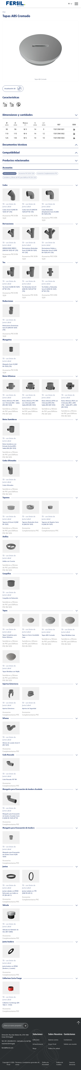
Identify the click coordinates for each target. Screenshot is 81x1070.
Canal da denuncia (72, 1064)
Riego (34, 1049)
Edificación (36, 1040)
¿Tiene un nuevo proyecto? (15, 1026)
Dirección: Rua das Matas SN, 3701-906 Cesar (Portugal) (15, 1036)
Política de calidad (54, 1049)
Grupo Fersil (52, 1044)
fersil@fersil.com (7, 1048)
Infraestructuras (38, 1044)
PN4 (4, 12)
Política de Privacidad (45, 1064)
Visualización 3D (13, 88)
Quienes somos (53, 1040)
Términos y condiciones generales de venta (27, 1064)
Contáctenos (68, 1040)
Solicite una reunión (70, 1044)
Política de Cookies (59, 1064)
